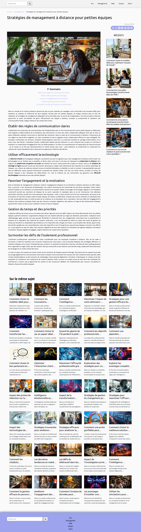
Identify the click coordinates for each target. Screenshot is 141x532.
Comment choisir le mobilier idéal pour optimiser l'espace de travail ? (118, 62)
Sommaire (55, 89)
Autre (130, 3)
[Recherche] (17, 3)
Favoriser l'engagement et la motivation (54, 98)
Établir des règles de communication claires (53, 93)
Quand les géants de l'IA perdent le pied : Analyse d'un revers (69, 334)
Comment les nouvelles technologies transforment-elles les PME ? (118, 92)
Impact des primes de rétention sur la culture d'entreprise (20, 398)
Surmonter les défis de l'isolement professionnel (53, 104)
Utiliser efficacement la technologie (53, 95)
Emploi (121, 3)
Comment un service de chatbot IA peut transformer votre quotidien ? (118, 151)
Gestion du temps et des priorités (54, 101)
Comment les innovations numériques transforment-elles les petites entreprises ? (118, 122)
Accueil (9, 12)
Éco (92, 3)
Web (113, 3)
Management (102, 3)
